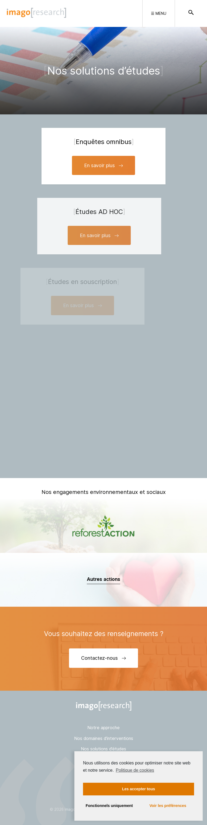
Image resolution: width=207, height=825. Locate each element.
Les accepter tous (138, 789)
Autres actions (103, 579)
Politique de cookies (135, 770)
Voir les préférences (168, 805)
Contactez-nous (103, 658)
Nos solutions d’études (103, 749)
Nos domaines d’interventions (103, 738)
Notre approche (103, 727)
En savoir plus (103, 165)
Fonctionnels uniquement (109, 805)
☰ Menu (158, 13)
